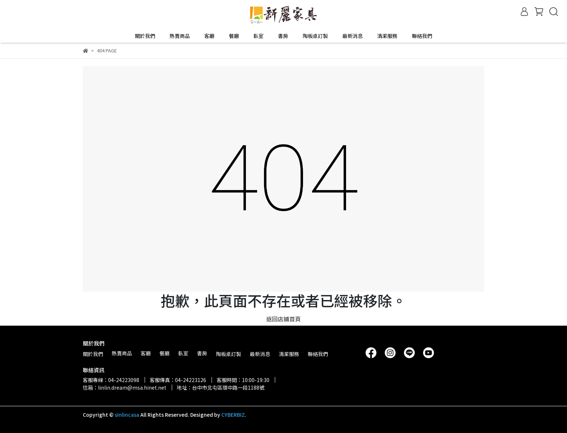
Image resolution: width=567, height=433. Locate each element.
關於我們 (145, 35)
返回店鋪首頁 (283, 318)
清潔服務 (387, 35)
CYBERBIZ (233, 414)
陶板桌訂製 (315, 35)
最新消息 (352, 35)
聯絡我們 (422, 35)
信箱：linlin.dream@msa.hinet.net (124, 387)
